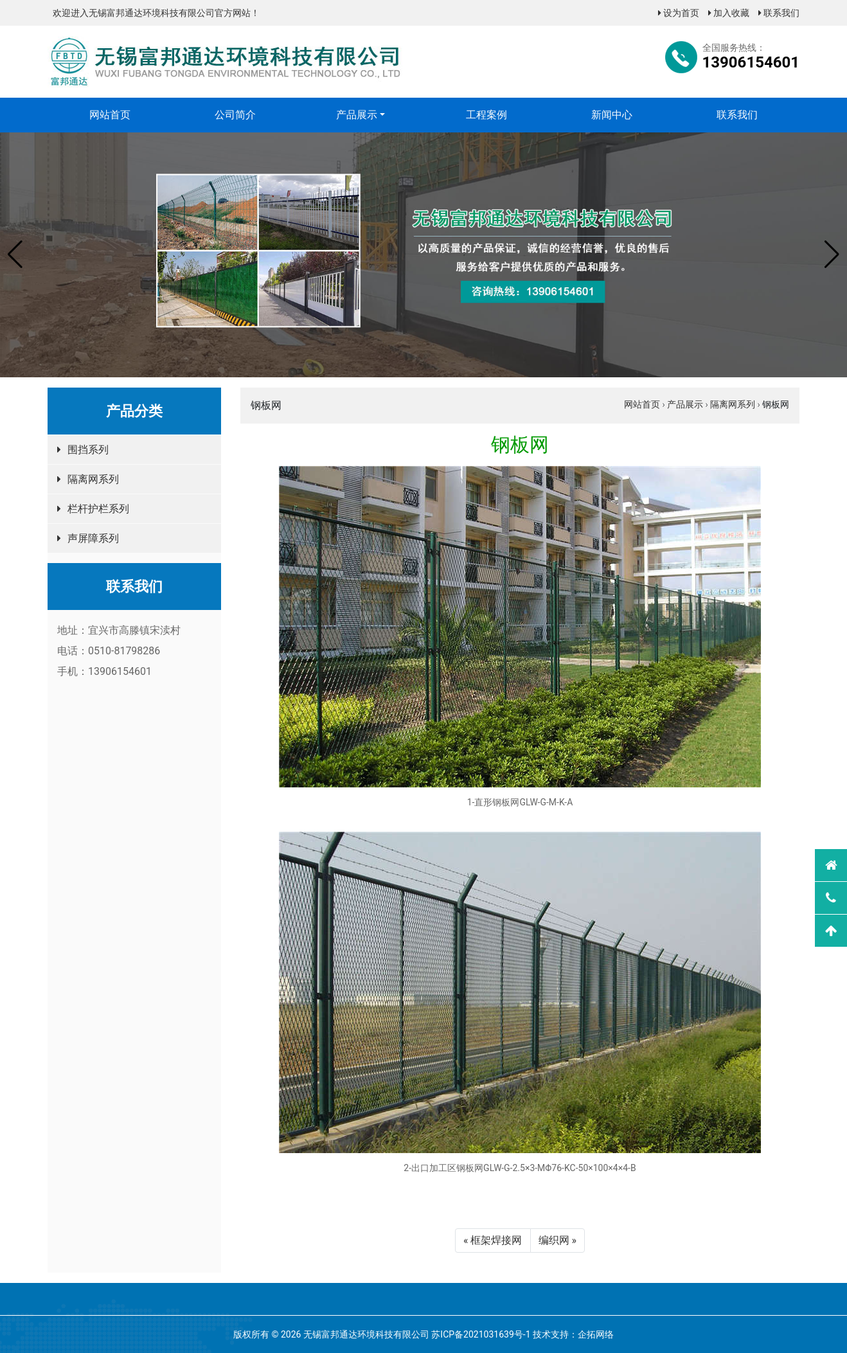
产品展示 (356, 115)
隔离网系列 (93, 479)
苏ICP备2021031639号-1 (480, 1334)
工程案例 (486, 115)
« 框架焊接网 (492, 1240)
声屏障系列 (93, 538)
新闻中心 (611, 115)
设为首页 (678, 13)
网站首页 (109, 115)
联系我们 (778, 13)
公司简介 (235, 115)
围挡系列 (88, 450)
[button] (15, 254)
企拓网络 (596, 1334)
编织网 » (557, 1240)
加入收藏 (728, 13)
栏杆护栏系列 (98, 509)
